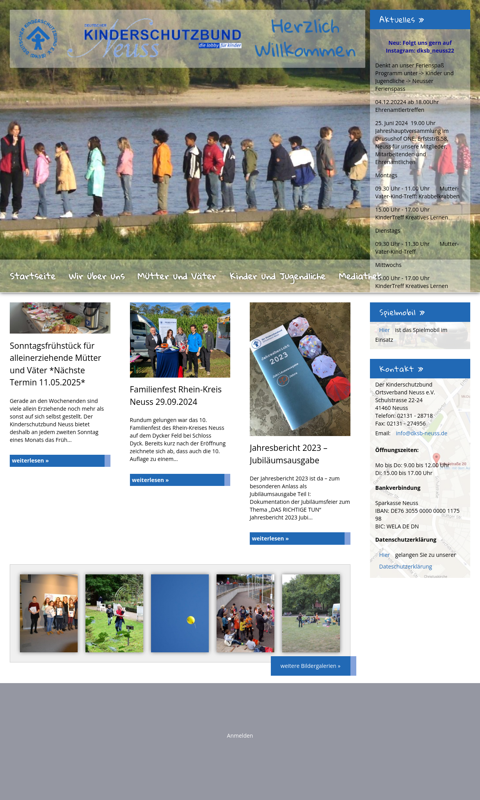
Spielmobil (402, 312)
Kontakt (401, 368)
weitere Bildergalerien (311, 665)
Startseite (32, 276)
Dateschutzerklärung (405, 566)
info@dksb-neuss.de (421, 433)
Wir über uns (96, 276)
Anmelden (240, 735)
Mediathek (360, 276)
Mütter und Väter (176, 276)
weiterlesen (30, 460)
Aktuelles (401, 19)
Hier (385, 330)
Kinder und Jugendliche (277, 276)
